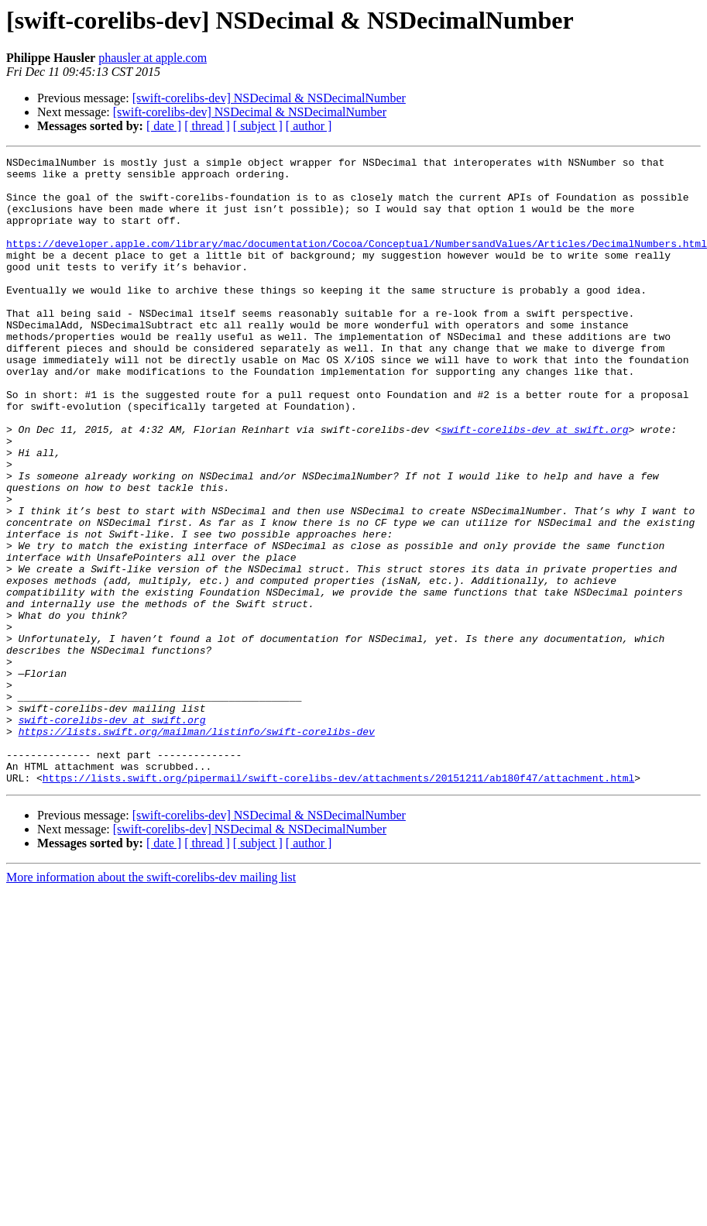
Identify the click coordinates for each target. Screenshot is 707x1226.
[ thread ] (207, 125)
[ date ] (163, 125)
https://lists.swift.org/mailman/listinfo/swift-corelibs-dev (197, 847)
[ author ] (309, 125)
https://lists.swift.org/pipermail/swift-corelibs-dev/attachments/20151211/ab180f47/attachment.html (338, 903)
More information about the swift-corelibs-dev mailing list (151, 1002)
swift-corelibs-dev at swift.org (535, 485)
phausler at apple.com (152, 57)
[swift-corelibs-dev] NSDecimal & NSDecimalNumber (269, 98)
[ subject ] (258, 125)
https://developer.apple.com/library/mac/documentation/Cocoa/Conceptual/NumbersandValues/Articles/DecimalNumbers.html (356, 262)
